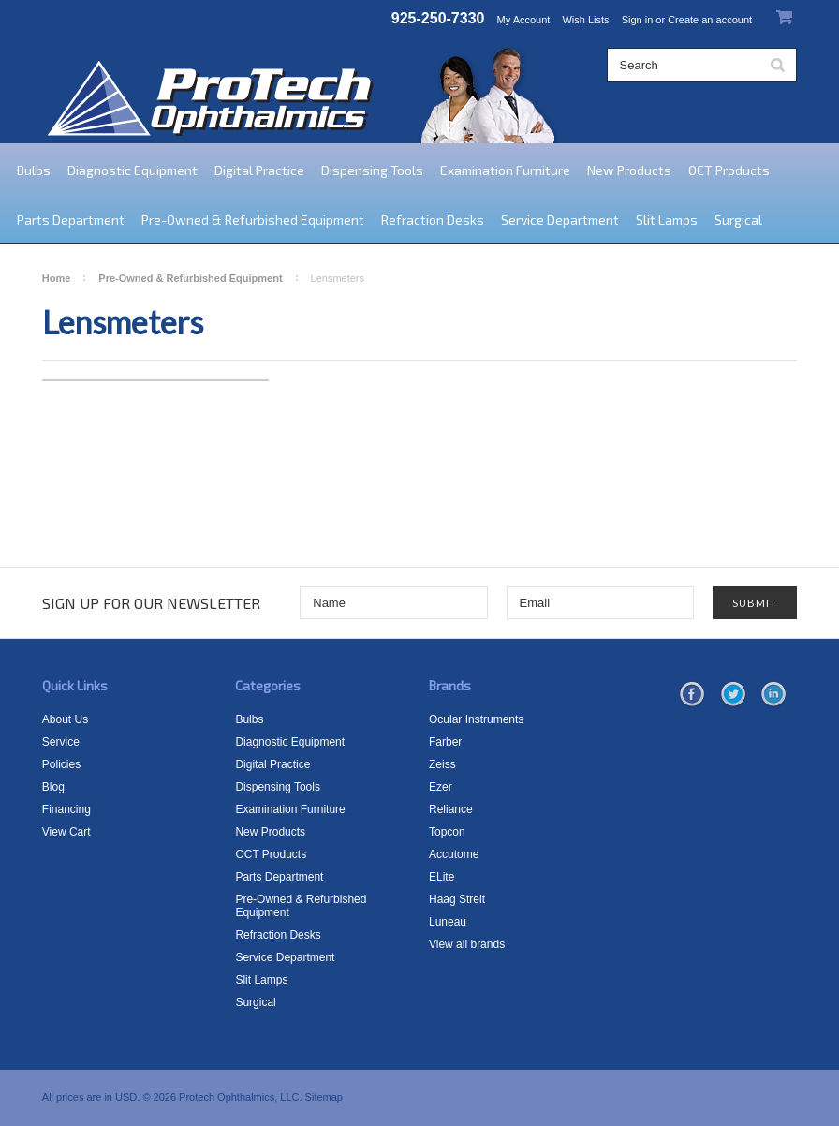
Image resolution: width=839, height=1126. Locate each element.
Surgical (738, 220)
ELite (441, 876)
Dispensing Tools (372, 170)
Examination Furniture (505, 170)
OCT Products (729, 170)
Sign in (638, 19)
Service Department (560, 220)
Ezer (440, 786)
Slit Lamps (667, 220)
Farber (445, 741)
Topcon (447, 831)
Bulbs (34, 170)
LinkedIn (773, 695)
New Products (629, 170)
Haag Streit (457, 899)
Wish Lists (585, 19)
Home (56, 278)
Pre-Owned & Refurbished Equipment (252, 220)
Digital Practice (259, 170)
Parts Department (71, 220)
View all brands (467, 944)
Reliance (451, 809)
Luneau (447, 921)
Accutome (453, 854)
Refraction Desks (432, 220)
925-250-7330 (438, 18)
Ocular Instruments (476, 719)
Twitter (733, 695)
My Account (524, 19)
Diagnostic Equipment (132, 170)
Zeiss (442, 764)
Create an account (710, 19)
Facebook (692, 695)
